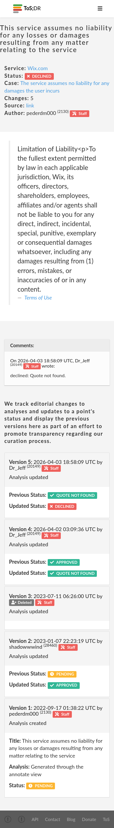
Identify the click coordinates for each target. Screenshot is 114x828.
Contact (52, 819)
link (30, 105)
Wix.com (37, 68)
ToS (106, 819)
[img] (7, 819)
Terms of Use (38, 297)
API (35, 819)
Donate (89, 819)
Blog (71, 819)
